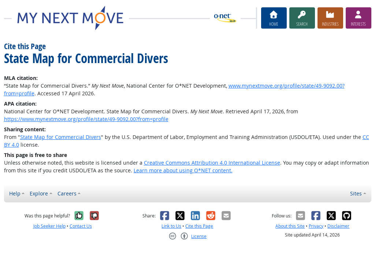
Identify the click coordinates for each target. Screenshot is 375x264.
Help (15, 193)
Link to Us (171, 226)
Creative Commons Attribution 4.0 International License (212, 162)
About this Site (290, 226)
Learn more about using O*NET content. (183, 170)
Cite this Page (199, 226)
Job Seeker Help (49, 226)
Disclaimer (338, 226)
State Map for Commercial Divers (60, 136)
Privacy (316, 226)
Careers (67, 193)
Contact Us (81, 226)
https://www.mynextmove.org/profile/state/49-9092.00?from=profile (86, 118)
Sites (356, 193)
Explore (39, 193)
